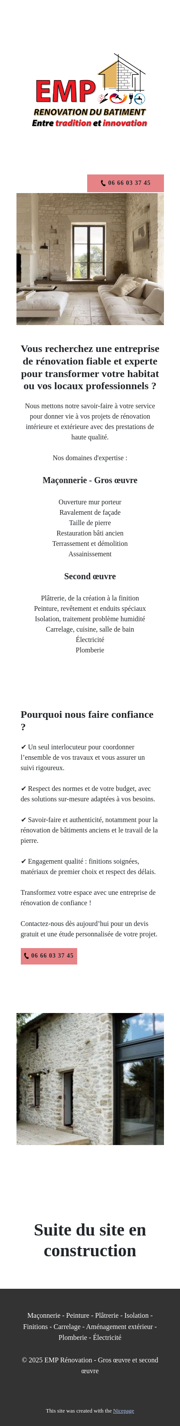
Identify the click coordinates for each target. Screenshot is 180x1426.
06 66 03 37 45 (48, 955)
